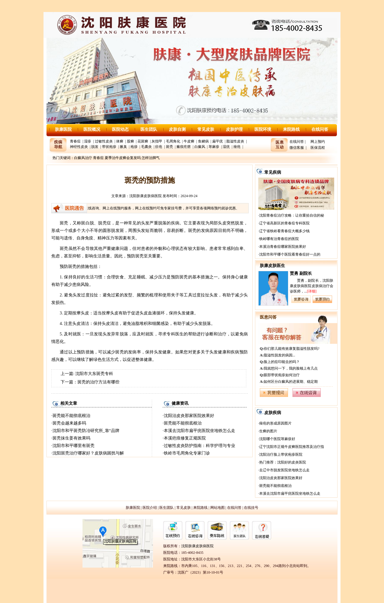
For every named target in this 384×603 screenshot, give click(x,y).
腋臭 (123, 147)
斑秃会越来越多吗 (69, 423)
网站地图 (217, 508)
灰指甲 (157, 141)
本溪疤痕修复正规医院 (185, 438)
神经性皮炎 (79, 147)
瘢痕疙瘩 (183, 147)
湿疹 (87, 141)
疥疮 (158, 147)
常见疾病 (272, 172)
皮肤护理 (234, 129)
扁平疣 (217, 141)
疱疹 (134, 147)
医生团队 (148, 129)
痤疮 (237, 147)
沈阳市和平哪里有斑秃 (73, 445)
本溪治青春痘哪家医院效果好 (282, 246)
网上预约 (317, 142)
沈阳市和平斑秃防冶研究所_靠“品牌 (85, 430)
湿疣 (226, 147)
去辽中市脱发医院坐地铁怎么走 (284, 470)
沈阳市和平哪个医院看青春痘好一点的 (289, 254)
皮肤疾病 (272, 412)
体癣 (119, 141)
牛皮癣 (189, 141)
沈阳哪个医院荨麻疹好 (277, 439)
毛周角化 (173, 141)
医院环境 (262, 129)
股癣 (130, 141)
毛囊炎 (146, 147)
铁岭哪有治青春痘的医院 (279, 239)
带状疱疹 (109, 147)
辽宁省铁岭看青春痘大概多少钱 (284, 231)
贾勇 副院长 (301, 273)
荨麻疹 (213, 147)
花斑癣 (142, 141)
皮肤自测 (177, 129)
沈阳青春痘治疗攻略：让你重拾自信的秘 (291, 215)
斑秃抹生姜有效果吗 (71, 438)
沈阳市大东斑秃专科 (94, 373)
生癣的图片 (268, 431)
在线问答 (319, 129)
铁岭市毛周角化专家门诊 (187, 453)
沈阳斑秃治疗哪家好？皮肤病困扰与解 (88, 453)
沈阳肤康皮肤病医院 (145, 196)
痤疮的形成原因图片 (275, 423)
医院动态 (120, 129)
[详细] (311, 291)
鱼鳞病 (203, 141)
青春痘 (75, 141)
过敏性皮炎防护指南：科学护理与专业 (199, 445)
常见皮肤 (205, 129)
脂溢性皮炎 (235, 141)
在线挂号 (251, 508)
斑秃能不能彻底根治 (71, 415)
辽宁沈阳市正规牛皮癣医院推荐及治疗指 (291, 447)
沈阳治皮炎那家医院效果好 (189, 415)
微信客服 (297, 148)
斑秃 (169, 147)
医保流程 (317, 148)
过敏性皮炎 (104, 141)
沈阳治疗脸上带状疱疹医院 (280, 454)
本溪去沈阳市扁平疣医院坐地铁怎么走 (199, 430)
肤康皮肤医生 (272, 265)
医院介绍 (149, 508)
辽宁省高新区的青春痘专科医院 (284, 223)
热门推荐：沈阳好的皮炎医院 (282, 462)
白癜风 (199, 147)
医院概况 (91, 129)
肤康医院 (63, 129)
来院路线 (291, 129)
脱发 (94, 147)
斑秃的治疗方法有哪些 (98, 382)
